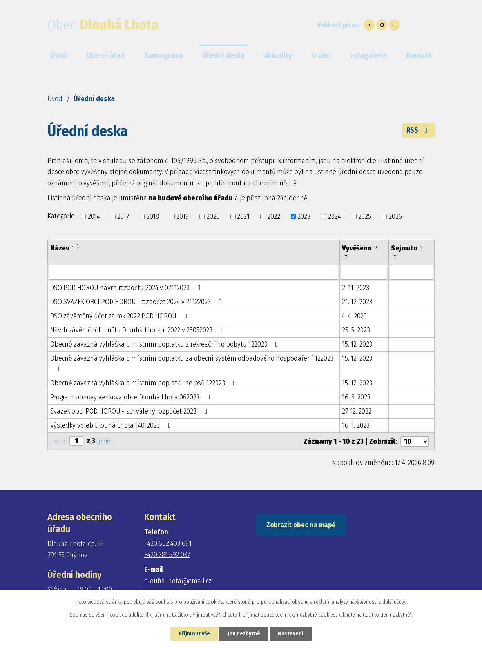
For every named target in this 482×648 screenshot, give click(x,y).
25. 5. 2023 (356, 330)
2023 (303, 216)
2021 (243, 216)
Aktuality (278, 55)
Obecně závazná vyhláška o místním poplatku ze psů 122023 (144, 383)
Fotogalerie (369, 55)
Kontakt (418, 55)
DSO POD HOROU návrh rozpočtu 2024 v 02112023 (127, 287)
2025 (364, 216)
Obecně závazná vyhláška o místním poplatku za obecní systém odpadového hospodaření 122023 (191, 363)
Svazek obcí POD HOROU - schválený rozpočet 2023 (130, 411)
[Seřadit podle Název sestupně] (78, 247)
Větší (369, 25)
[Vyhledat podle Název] (193, 272)
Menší (394, 25)
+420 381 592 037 (167, 554)
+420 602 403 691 (168, 543)
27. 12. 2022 (356, 411)
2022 (273, 216)
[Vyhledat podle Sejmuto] (411, 272)
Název (62, 248)
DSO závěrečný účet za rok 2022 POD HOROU (120, 316)
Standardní (381, 25)
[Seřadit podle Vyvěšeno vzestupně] (346, 255)
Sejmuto (407, 248)
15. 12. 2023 (357, 344)
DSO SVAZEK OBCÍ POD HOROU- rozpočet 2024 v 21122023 (137, 302)
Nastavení (290, 633)
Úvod (54, 98)
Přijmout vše (194, 633)
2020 (213, 216)
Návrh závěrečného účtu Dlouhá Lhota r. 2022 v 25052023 (138, 330)
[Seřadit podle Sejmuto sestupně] (395, 258)
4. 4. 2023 (354, 316)
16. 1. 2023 (356, 425)
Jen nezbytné (244, 633)
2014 (94, 216)
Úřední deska (224, 55)
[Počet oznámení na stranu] (414, 441)
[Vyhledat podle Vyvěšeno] (364, 272)
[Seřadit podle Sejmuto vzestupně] (395, 255)
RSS (418, 130)
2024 (334, 216)
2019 (182, 216)
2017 (123, 216)
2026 (395, 216)
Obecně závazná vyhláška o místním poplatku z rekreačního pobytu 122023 (165, 344)
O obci (321, 55)
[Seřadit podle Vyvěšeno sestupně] (346, 258)
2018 (153, 216)
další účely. (394, 602)
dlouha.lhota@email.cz (178, 581)
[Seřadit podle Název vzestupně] (78, 244)
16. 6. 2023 (356, 397)
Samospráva (163, 55)
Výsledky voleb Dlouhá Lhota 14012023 (112, 425)
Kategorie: (61, 216)
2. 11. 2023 (355, 287)
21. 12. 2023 (357, 302)
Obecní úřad (105, 55)
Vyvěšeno (359, 248)
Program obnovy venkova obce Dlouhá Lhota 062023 (132, 397)
